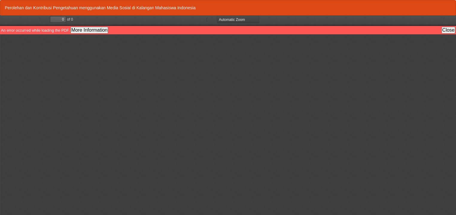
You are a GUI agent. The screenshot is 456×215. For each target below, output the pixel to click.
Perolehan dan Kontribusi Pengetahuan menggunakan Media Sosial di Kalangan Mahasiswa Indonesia (100, 7)
